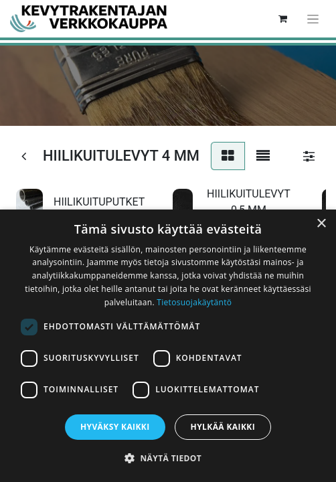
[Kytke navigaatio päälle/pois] (313, 18)
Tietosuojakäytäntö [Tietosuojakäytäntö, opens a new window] (194, 302)
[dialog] (168, 346)
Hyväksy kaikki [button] (115, 426)
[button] (168, 458)
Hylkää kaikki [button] (223, 426)
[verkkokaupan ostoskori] (282, 19)
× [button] (321, 224)
